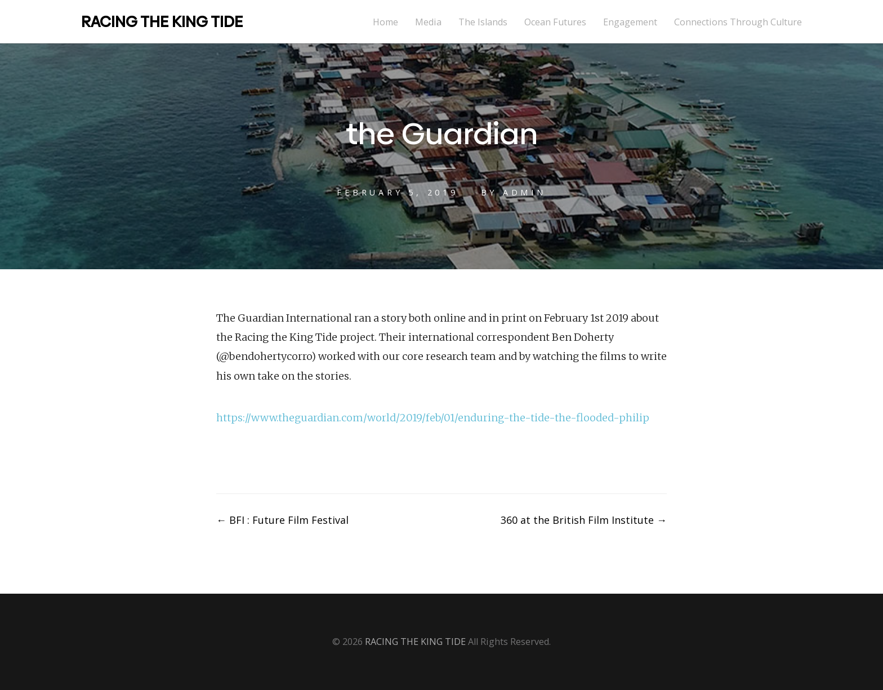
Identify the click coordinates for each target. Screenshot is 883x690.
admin (524, 192)
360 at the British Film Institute (584, 520)
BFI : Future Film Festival (282, 520)
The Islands (482, 22)
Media (428, 22)
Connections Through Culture (738, 22)
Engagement (630, 22)
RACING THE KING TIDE (162, 21)
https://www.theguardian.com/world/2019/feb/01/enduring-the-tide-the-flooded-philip (432, 417)
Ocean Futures (555, 22)
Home (385, 22)
